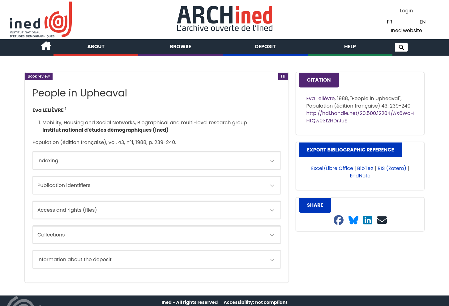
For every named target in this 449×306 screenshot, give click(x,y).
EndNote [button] (360, 175)
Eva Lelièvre (320, 98)
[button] (401, 47)
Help (350, 46)
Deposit (265, 46)
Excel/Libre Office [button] (332, 168)
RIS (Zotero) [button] (392, 168)
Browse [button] (180, 46)
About (96, 46)
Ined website (406, 30)
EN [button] (422, 21)
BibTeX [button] (365, 168)
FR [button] (389, 21)
